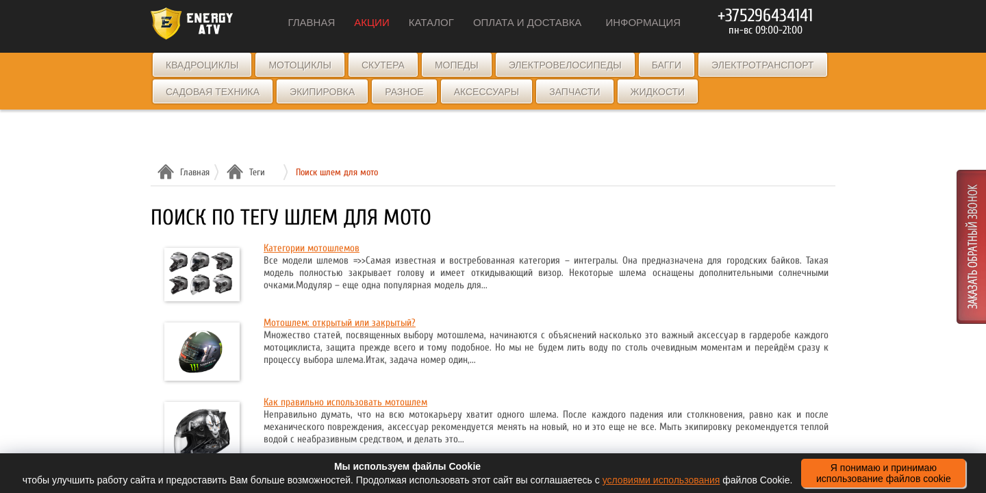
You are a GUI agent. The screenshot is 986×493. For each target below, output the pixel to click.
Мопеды (457, 65)
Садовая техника (213, 91)
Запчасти (574, 91)
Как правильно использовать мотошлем (345, 402)
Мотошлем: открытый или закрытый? (340, 323)
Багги (666, 65)
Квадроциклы (202, 65)
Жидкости (658, 91)
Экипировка (322, 91)
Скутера (383, 65)
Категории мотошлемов (311, 248)
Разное (404, 91)
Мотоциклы (299, 65)
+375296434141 (765, 15)
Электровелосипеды (565, 65)
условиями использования (661, 480)
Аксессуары (487, 91)
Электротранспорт (762, 65)
